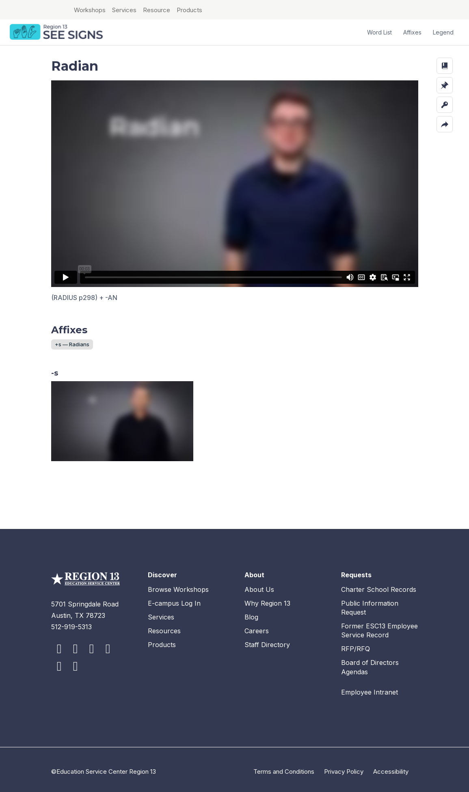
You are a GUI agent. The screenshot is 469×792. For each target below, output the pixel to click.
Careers (256, 627)
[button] (445, 66)
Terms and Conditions (283, 767)
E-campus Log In (174, 599)
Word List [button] (379, 32)
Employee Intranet (369, 688)
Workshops (90, 10)
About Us (259, 585)
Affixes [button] (412, 32)
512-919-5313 (71, 623)
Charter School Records (378, 585)
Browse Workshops (178, 585)
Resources (164, 627)
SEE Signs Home (57, 32)
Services (124, 10)
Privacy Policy (343, 767)
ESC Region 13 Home (36, 9)
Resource (156, 10)
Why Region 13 (267, 599)
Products (189, 10)
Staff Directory (267, 641)
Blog (251, 613)
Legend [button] (443, 32)
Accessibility (390, 767)
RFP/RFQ (355, 645)
